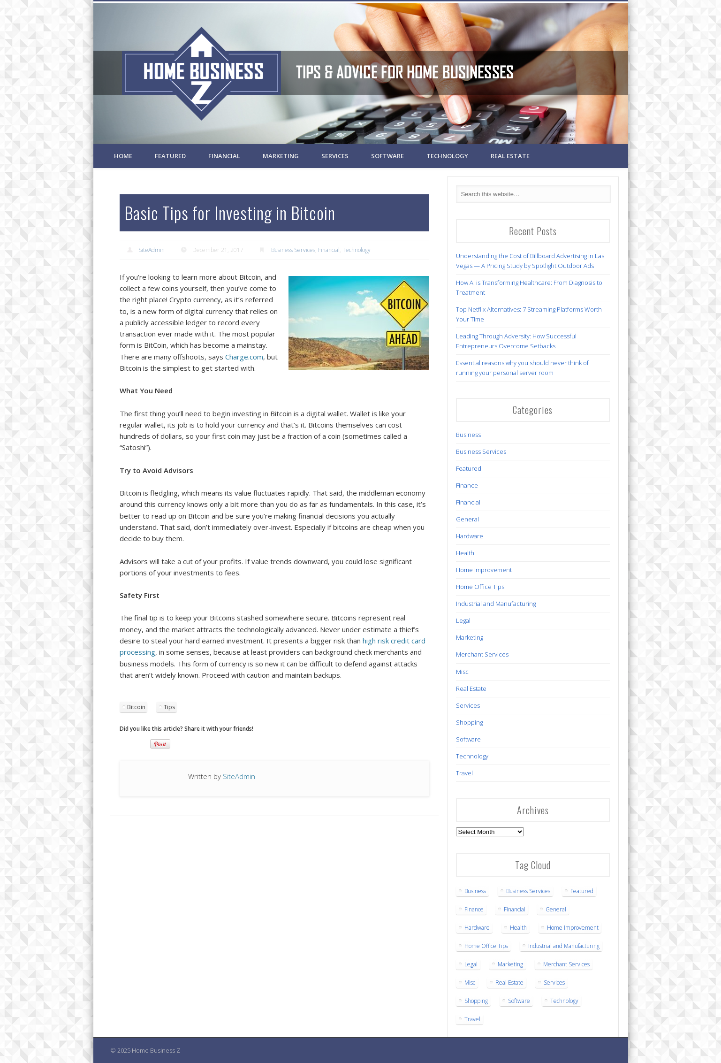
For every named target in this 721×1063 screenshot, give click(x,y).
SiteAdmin (151, 250)
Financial (224, 156)
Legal (463, 620)
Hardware (469, 536)
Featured (170, 156)
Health (465, 553)
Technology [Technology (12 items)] (564, 1001)
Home (123, 156)
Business (468, 434)
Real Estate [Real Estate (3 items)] (509, 983)
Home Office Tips (480, 586)
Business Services (293, 250)
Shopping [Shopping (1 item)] (476, 1001)
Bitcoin (136, 707)
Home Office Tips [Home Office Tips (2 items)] (486, 946)
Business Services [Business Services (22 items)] (528, 891)
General (467, 519)
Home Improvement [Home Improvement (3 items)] (573, 928)
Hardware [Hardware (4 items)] (477, 928)
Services (335, 156)
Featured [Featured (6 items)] (581, 891)
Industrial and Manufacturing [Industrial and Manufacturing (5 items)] (564, 946)
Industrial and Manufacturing (496, 603)
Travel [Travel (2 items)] (472, 1019)
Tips (169, 707)
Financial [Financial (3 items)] (514, 909)
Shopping (469, 722)
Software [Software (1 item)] (519, 1001)
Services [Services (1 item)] (554, 983)
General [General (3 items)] (556, 909)
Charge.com (244, 356)
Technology (447, 156)
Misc (462, 671)
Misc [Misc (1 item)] (469, 983)
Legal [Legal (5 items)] (471, 964)
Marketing (281, 156)
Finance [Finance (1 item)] (474, 909)
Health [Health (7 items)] (518, 928)
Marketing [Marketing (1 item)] (510, 964)
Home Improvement (484, 570)
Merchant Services (482, 654)
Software (387, 156)
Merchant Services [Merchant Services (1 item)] (566, 964)
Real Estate (510, 156)
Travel (464, 773)
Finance (467, 485)
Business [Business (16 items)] (475, 891)
